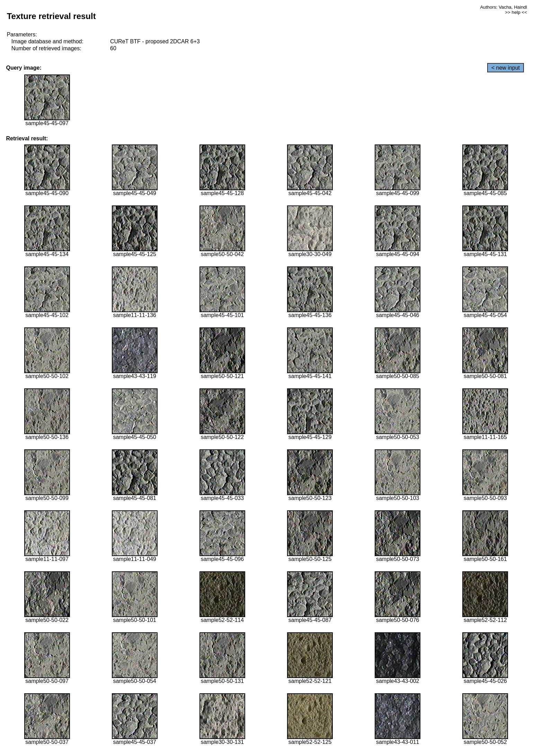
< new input (505, 68)
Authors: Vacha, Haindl (503, 7)
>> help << (516, 12)
